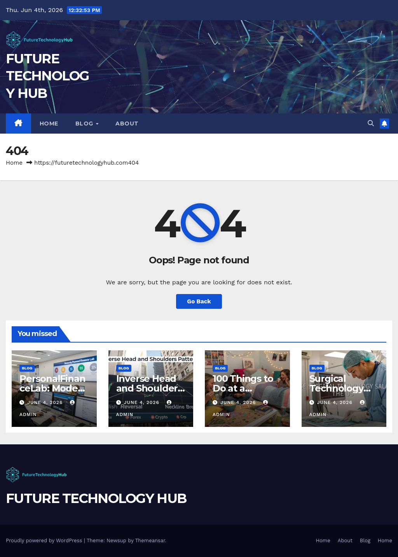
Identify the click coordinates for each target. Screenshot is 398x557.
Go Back (199, 301)
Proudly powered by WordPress (45, 540)
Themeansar (150, 540)
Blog (85, 123)
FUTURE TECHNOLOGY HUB (47, 75)
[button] (371, 123)
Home (49, 123)
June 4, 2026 (46, 402)
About (127, 123)
